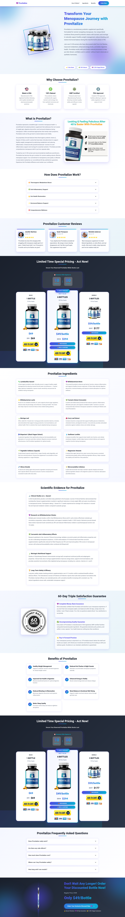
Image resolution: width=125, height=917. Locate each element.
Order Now (104, 3)
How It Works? (75, 3)
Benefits (93, 3)
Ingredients (85, 3)
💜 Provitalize (21, 3)
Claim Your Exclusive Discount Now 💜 (81, 908)
